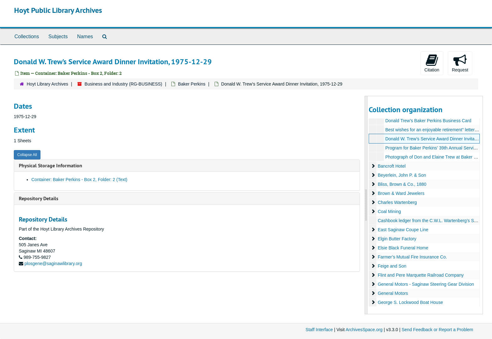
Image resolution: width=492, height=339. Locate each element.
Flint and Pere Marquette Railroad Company (420, 275)
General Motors (392, 293)
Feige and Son (391, 266)
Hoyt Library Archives (47, 83)
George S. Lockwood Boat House (410, 302)
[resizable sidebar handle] (366, 205)
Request (460, 63)
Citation (432, 63)
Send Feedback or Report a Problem (437, 329)
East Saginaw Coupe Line (402, 229)
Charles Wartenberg (397, 202)
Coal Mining (389, 211)
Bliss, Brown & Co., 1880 (401, 184)
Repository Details (38, 198)
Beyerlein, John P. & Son (401, 175)
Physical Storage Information (50, 165)
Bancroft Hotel (391, 166)
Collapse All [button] (27, 155)
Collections (26, 36)
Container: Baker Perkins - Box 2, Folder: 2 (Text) (79, 179)
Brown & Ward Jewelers (400, 193)
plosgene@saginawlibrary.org (53, 263)
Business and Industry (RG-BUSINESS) (123, 83)
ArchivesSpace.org (363, 329)
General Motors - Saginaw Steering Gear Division (425, 284)
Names (85, 36)
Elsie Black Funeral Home (402, 247)
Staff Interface (319, 329)
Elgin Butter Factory (396, 238)
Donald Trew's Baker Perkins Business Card (428, 120)
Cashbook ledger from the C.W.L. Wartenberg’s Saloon (430, 220)
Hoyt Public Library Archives (58, 10)
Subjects (57, 36)
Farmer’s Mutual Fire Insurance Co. (412, 256)
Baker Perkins (191, 83)
